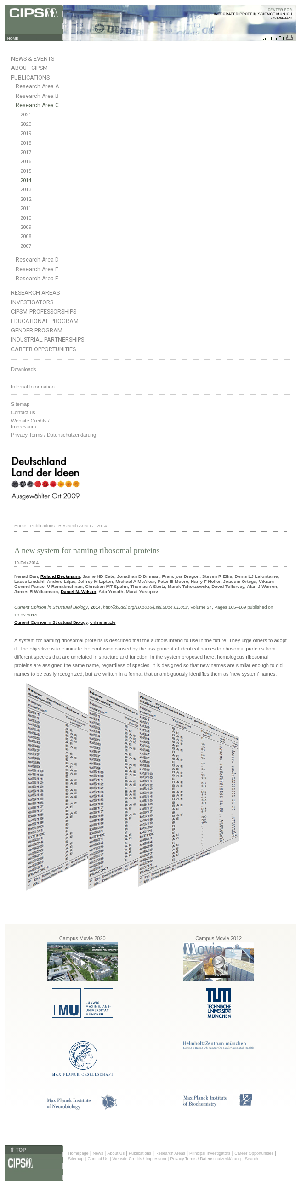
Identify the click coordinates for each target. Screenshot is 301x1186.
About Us (116, 1153)
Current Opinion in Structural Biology (51, 622)
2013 (25, 190)
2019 (25, 134)
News (98, 1153)
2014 (25, 180)
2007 (25, 246)
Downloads (23, 369)
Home (20, 525)
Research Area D (37, 260)
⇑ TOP (18, 1149)
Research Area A (37, 86)
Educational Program (45, 321)
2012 (25, 199)
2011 (25, 208)
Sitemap (20, 404)
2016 (25, 162)
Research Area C (37, 105)
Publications (30, 77)
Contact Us (97, 1159)
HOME (12, 38)
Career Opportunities (43, 349)
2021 (25, 115)
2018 (25, 143)
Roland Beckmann (60, 576)
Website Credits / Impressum (139, 1159)
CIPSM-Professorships (43, 311)
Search (251, 1159)
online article (102, 622)
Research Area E (37, 269)
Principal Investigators (209, 1153)
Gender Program (36, 330)
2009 (25, 227)
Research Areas (35, 292)
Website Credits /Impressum (30, 423)
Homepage (78, 1153)
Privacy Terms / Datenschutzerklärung (53, 435)
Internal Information (33, 386)
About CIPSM (29, 67)
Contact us (23, 412)
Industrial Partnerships (47, 339)
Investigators (32, 302)
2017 (25, 152)
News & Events (32, 58)
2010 (25, 218)
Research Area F (37, 278)
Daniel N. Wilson (78, 591)
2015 (25, 171)
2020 (25, 124)
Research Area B (37, 96)
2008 (25, 236)
